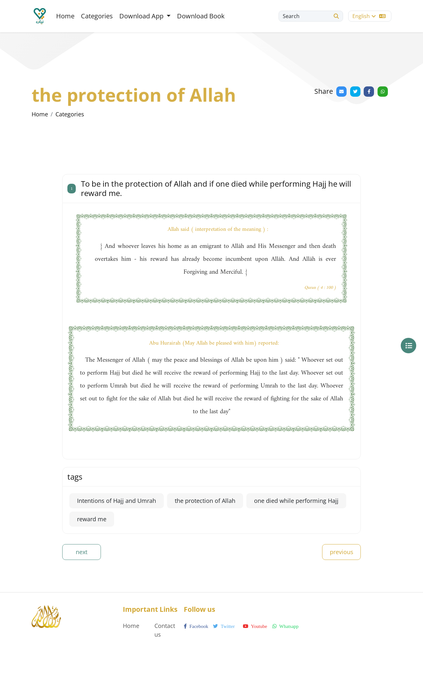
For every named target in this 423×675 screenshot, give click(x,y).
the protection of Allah (205, 500)
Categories (97, 16)
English (369, 16)
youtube (255, 626)
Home (65, 16)
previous (341, 552)
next (81, 552)
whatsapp (285, 626)
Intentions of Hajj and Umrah (116, 500)
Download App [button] (142, 16)
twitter (224, 626)
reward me (91, 519)
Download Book (201, 16)
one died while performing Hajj (296, 500)
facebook (196, 626)
